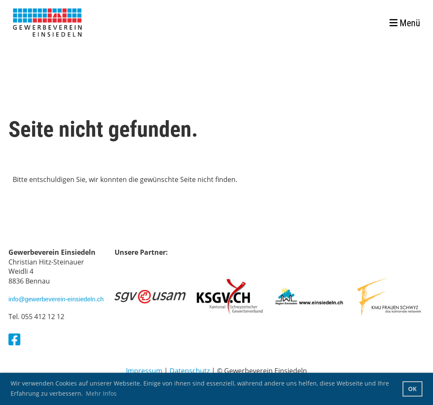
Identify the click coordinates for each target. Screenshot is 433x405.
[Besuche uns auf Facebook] (14, 339)
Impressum (144, 370)
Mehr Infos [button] (101, 393)
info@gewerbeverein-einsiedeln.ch (56, 299)
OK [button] (412, 389)
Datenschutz (190, 370)
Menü (404, 23)
